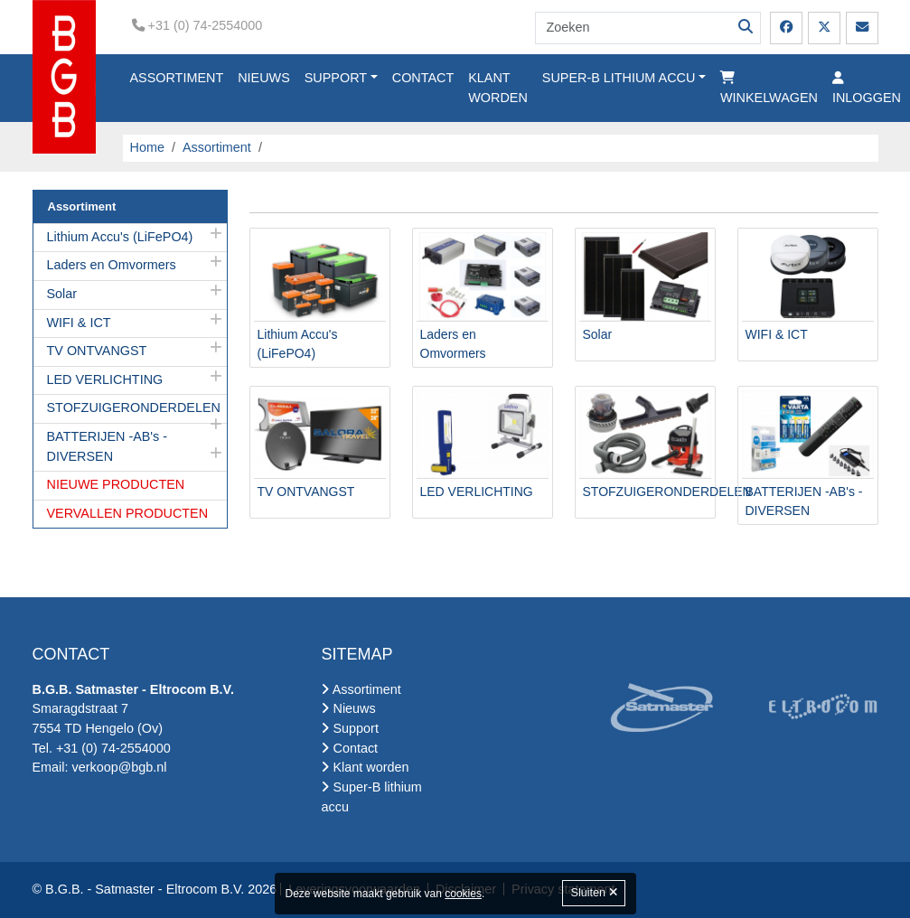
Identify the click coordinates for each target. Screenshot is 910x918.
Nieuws (264, 77)
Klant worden (498, 87)
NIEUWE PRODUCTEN (116, 484)
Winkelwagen (769, 88)
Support (349, 728)
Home (147, 147)
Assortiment (177, 77)
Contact (423, 77)
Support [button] (336, 77)
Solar (62, 293)
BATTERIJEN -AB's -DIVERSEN (107, 446)
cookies (463, 893)
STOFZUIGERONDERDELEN (133, 407)
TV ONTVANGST (97, 350)
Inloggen (866, 88)
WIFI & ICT (79, 322)
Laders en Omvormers (111, 265)
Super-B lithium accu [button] (619, 77)
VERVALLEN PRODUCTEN (128, 513)
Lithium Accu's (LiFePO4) (120, 237)
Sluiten (593, 892)
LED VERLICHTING (105, 379)
